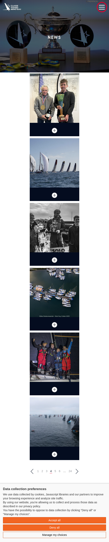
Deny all (55, 527)
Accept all (55, 520)
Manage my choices (54, 534)
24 (70, 471)
